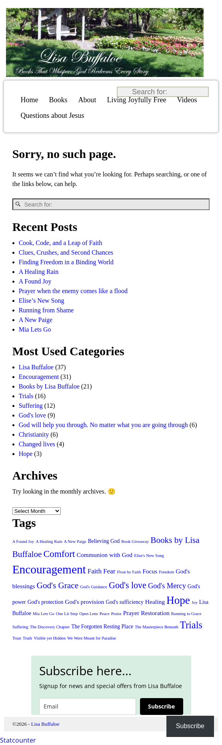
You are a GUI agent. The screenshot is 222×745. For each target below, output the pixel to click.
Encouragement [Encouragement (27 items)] (49, 569)
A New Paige (35, 319)
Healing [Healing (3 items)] (155, 601)
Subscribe (161, 706)
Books (58, 100)
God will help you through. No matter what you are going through (103, 424)
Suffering (31, 405)
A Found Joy (35, 281)
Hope (26, 453)
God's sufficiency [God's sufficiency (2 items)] (125, 602)
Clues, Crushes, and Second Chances (66, 252)
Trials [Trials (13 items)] (191, 624)
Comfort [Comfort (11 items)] (59, 554)
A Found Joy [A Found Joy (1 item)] (23, 541)
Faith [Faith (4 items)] (95, 571)
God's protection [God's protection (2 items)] (46, 602)
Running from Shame (46, 310)
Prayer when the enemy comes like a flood (73, 290)
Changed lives (37, 444)
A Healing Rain (39, 271)
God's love (32, 415)
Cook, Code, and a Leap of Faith (60, 242)
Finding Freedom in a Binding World (66, 262)
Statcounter (18, 740)
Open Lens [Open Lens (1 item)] (88, 613)
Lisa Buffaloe (36, 367)
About (87, 100)
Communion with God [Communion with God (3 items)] (104, 554)
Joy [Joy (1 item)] (195, 602)
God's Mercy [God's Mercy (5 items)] (167, 586)
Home (29, 100)
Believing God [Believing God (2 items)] (104, 541)
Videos (187, 100)
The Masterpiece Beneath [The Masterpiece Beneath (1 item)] (156, 627)
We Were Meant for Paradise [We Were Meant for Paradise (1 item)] (91, 638)
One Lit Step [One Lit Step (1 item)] (67, 613)
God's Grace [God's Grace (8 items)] (58, 585)
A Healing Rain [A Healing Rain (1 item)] (49, 541)
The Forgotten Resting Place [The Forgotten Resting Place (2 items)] (102, 627)
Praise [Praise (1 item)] (116, 613)
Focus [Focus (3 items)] (149, 571)
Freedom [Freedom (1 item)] (166, 572)
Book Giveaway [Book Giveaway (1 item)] (135, 541)
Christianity (34, 434)
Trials (26, 396)
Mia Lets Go (35, 329)
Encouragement (39, 376)
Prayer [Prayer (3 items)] (131, 612)
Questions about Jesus (52, 115)
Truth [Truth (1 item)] (27, 638)
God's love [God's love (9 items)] (127, 585)
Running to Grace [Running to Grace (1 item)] (186, 613)
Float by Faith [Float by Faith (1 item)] (129, 572)
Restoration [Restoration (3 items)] (155, 612)
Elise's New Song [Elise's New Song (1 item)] (149, 555)
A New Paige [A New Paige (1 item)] (75, 541)
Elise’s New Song (41, 300)
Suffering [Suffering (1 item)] (20, 627)
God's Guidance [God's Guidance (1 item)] (93, 587)
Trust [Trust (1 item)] (16, 638)
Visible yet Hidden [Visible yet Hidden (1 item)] (50, 638)
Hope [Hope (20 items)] (178, 600)
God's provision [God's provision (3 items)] (84, 601)
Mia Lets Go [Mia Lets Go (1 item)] (43, 613)
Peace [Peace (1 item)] (105, 613)
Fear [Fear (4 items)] (109, 571)
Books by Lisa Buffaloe (49, 386)
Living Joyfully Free (136, 100)
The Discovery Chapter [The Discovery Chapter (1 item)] (50, 627)
